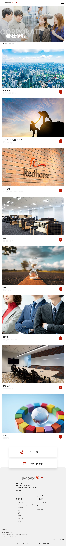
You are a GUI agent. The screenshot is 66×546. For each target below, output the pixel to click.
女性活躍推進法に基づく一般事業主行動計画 (15, 534)
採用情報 (40, 509)
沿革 (19, 513)
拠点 (19, 510)
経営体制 (20, 518)
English (62, 539)
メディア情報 (41, 502)
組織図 (20, 516)
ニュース (40, 506)
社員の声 (40, 499)
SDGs (19, 521)
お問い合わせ (35, 463)
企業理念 (20, 502)
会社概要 (20, 507)
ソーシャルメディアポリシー (10, 537)
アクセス (18, 490)
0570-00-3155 (35, 452)
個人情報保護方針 (7, 532)
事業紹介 (40, 496)
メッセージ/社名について (25, 505)
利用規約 (4, 530)
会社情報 (19, 499)
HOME (18, 496)
